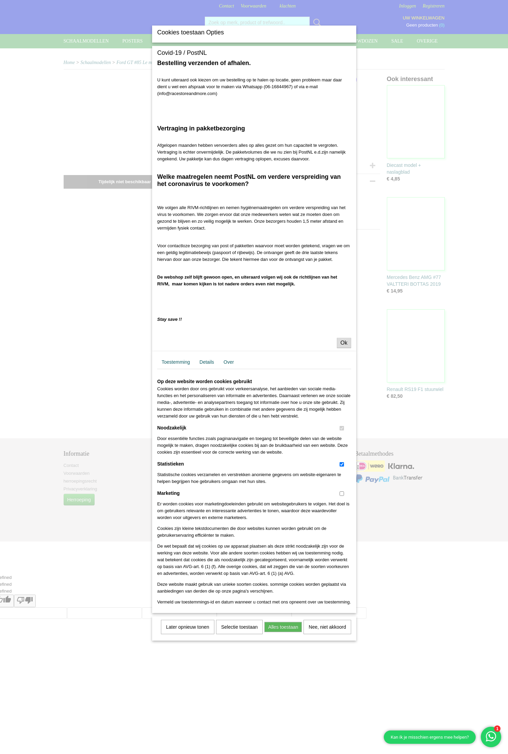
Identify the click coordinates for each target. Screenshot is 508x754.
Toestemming (176, 362)
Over (229, 362)
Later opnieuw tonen (187, 627)
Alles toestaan (283, 627)
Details (206, 362)
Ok (344, 343)
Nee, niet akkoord (327, 627)
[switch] (342, 428)
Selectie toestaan (239, 627)
